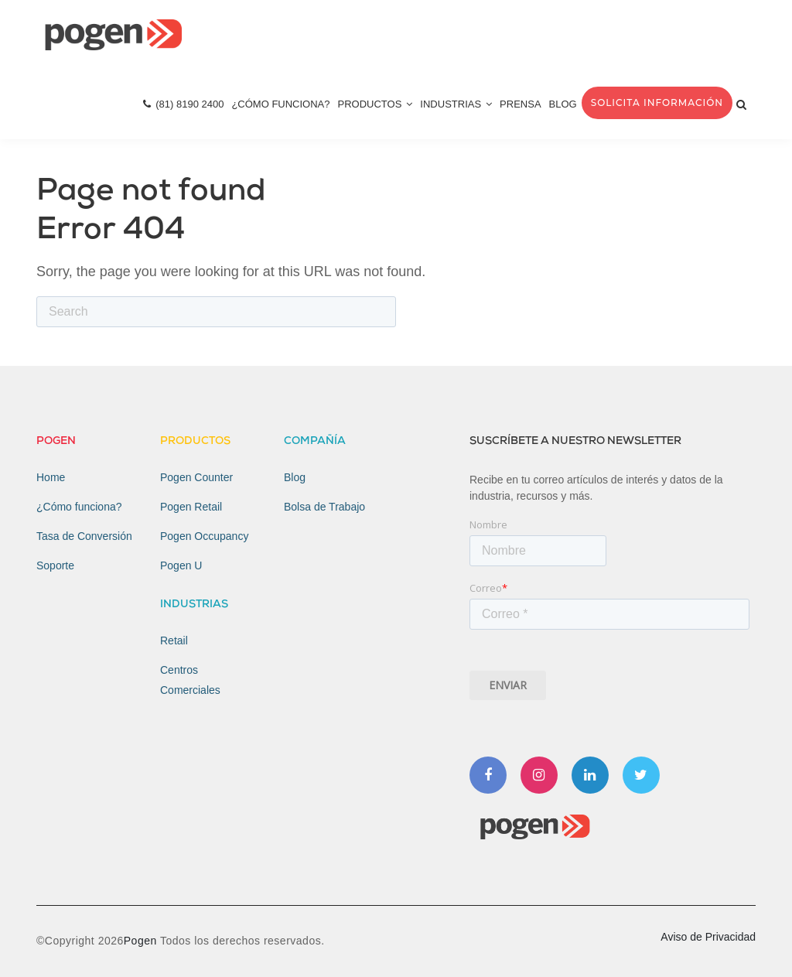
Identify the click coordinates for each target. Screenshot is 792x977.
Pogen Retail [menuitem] (191, 506)
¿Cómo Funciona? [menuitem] (280, 104)
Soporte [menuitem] (55, 565)
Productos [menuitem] (375, 104)
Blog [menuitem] (563, 104)
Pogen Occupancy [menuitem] (204, 536)
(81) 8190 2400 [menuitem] (183, 104)
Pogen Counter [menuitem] (196, 477)
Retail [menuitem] (174, 640)
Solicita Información (657, 102)
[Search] (216, 311)
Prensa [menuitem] (520, 104)
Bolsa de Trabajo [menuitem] (324, 506)
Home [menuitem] (50, 477)
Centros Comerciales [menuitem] (190, 680)
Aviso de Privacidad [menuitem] (708, 937)
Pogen (142, 940)
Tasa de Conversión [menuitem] (84, 536)
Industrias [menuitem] (456, 104)
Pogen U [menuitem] (181, 565)
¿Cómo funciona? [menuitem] (79, 506)
